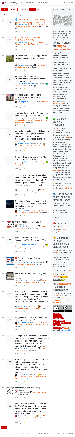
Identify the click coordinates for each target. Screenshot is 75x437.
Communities (29, 2)
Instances (47, 433)
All (38, 9)
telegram (61, 232)
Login (64, 2)
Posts (4, 9)
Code (59, 433)
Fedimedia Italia (58, 103)
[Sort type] (10, 15)
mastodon (62, 229)
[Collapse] (54, 12)
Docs (54, 433)
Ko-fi (69, 270)
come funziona (67, 188)
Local (32, 9)
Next (4, 427)
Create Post (39, 2)
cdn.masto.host (19, 63)
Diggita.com (64, 283)
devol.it (57, 252)
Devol (67, 137)
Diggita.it (56, 130)
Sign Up (70, 2)
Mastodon (56, 170)
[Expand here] (10, 58)
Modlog (66, 327)
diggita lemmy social (12, 2)
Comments (12, 9)
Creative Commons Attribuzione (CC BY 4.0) (61, 300)
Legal (40, 433)
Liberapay (56, 277)
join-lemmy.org (67, 433)
